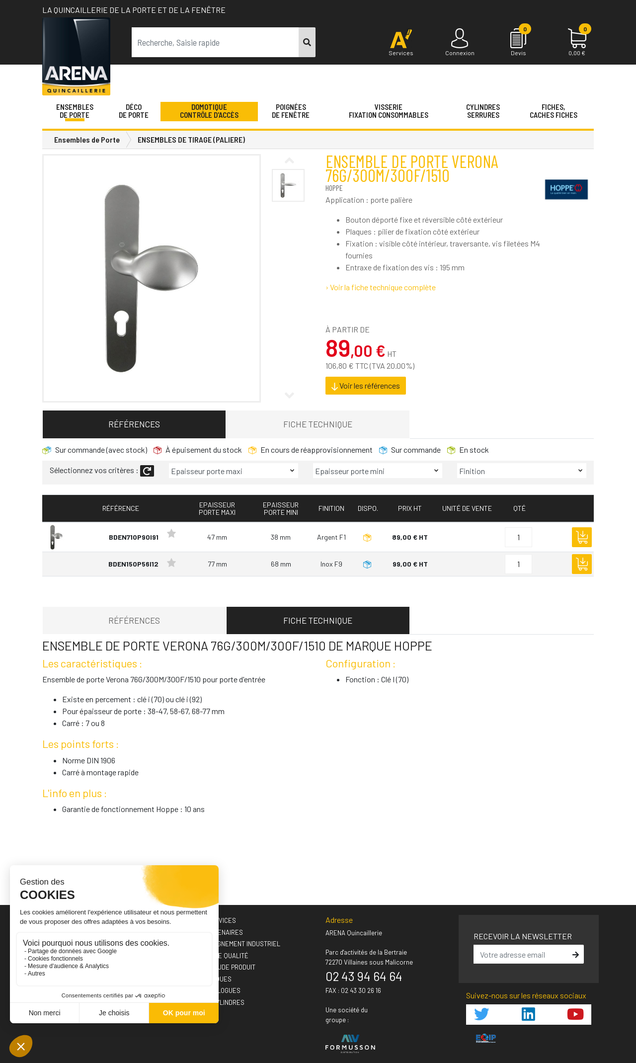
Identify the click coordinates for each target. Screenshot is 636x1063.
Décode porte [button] (134, 111)
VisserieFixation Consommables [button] (388, 111)
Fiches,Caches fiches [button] (553, 111)
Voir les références (365, 386)
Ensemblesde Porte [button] (74, 111)
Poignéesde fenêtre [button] (291, 111)
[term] (215, 42)
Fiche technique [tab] (317, 424)
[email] (522, 954)
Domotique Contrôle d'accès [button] (209, 111)
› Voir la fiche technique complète (380, 287)
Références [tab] (134, 424)
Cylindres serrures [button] (483, 111)
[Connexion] (459, 42)
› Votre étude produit (220, 967)
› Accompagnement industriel (232, 944)
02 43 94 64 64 (363, 976)
